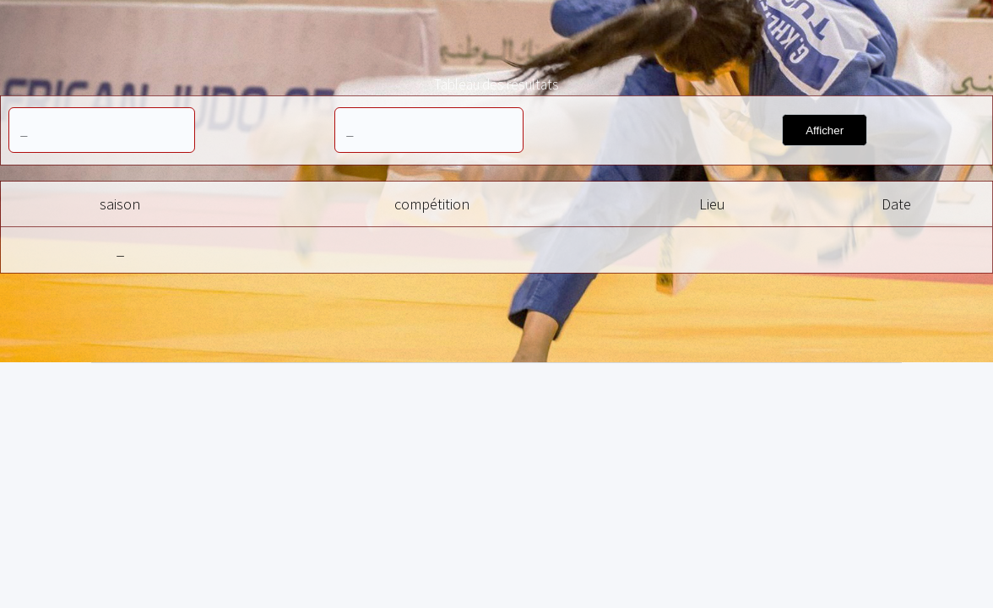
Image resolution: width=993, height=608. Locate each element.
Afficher (825, 130)
